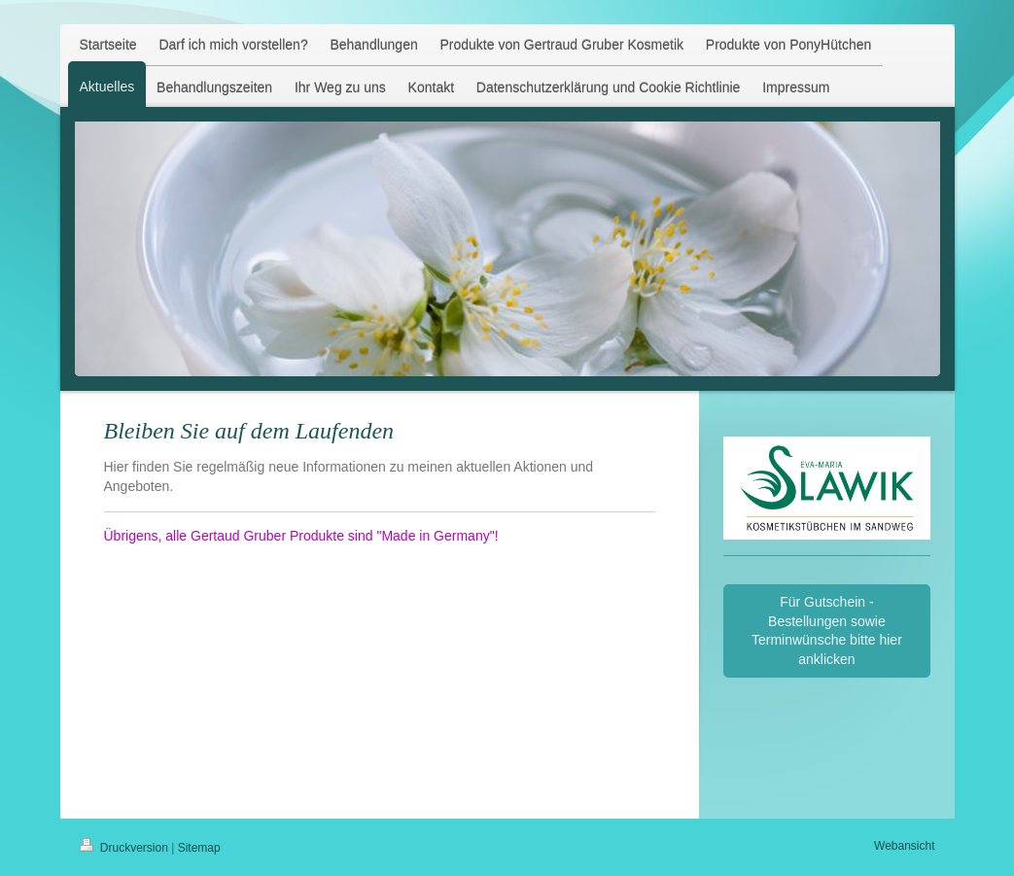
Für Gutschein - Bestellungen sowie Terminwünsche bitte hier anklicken (827, 630)
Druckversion (126, 848)
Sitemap (199, 848)
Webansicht (904, 846)
